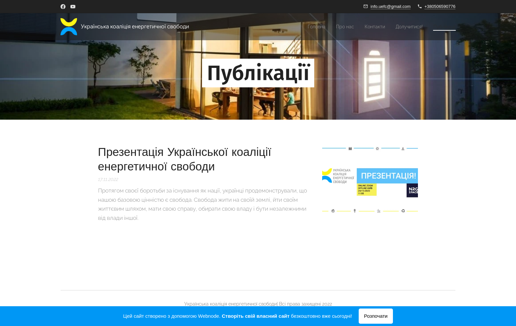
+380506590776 (440, 6)
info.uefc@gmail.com (391, 6)
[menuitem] (304, 26)
